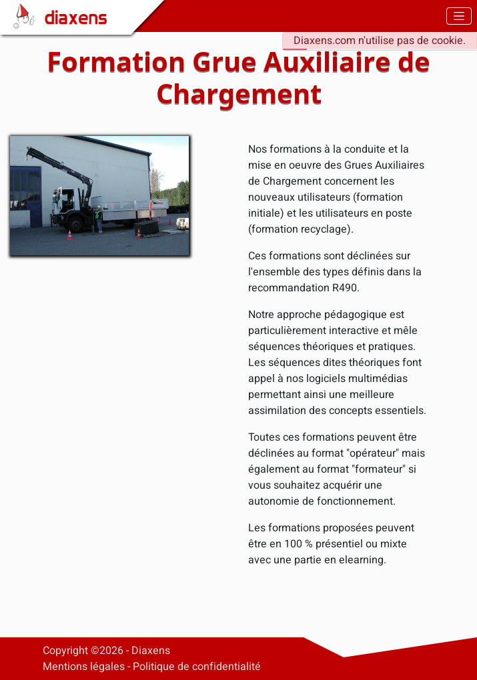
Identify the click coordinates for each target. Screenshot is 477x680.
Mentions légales (84, 667)
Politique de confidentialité (197, 667)
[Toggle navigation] (459, 15)
